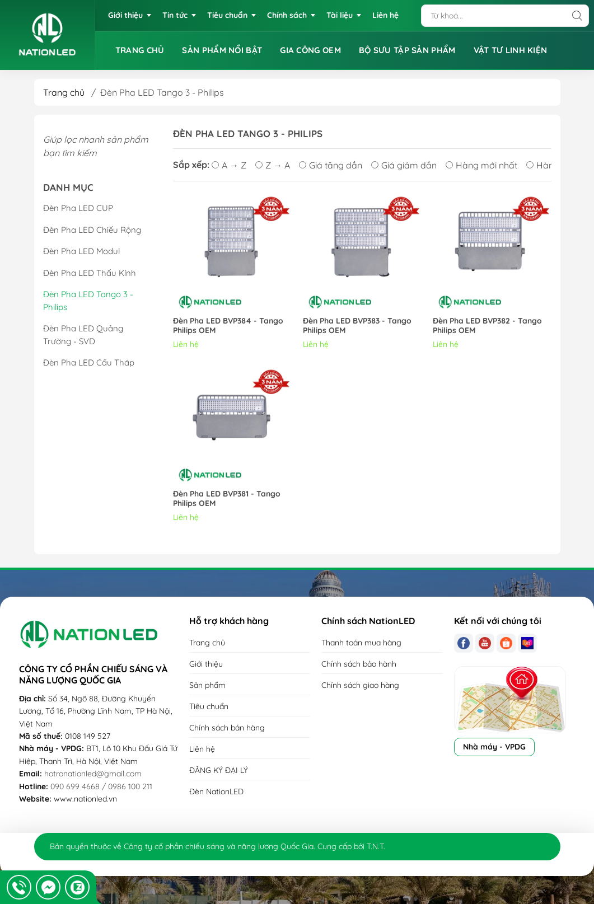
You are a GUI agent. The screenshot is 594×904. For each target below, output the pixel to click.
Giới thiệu (206, 664)
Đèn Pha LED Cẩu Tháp (88, 362)
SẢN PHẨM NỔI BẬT (222, 50)
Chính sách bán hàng (227, 728)
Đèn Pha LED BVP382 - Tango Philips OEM (487, 325)
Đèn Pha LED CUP (78, 208)
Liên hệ (202, 749)
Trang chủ (64, 92)
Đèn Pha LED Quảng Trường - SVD (83, 334)
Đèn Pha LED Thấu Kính (89, 273)
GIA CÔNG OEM (310, 50)
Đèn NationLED (216, 791)
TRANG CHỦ (140, 50)
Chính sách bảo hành (358, 664)
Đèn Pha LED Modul (81, 251)
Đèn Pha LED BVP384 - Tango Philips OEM (228, 325)
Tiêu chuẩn (208, 706)
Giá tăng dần (330, 165)
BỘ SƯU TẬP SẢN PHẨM (407, 50)
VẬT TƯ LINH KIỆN (511, 50)
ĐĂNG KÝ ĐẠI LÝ (218, 770)
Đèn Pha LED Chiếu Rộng (92, 229)
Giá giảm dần (404, 165)
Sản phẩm (207, 685)
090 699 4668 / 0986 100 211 (101, 786)
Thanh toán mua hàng (361, 643)
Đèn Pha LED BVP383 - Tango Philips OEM (357, 325)
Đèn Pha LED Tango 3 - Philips (88, 300)
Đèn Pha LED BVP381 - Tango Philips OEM (226, 498)
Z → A (272, 165)
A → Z (229, 165)
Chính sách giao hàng (360, 685)
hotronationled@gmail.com (93, 774)
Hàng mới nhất (481, 165)
